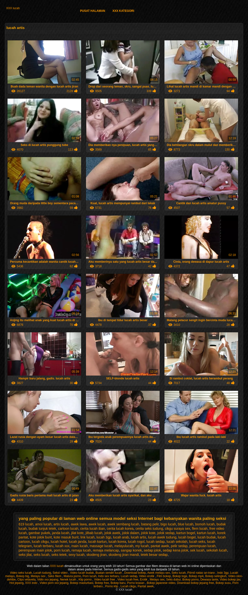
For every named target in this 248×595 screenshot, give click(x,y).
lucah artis (138, 537)
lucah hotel (59, 542)
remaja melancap (106, 550)
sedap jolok (152, 550)
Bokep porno (190, 579)
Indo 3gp (223, 572)
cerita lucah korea (120, 528)
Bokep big (22, 576)
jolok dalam (130, 533)
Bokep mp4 (196, 576)
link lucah (87, 537)
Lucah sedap (129, 576)
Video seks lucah (21, 572)
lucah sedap (156, 542)
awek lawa (78, 524)
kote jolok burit (41, 537)
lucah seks (197, 542)
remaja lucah (81, 550)
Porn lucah (89, 576)
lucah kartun (97, 542)
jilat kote (77, 533)
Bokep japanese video (161, 583)
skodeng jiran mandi (123, 555)
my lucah (142, 546)
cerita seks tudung (149, 528)
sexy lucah (77, 555)
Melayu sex (38, 576)
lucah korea (117, 542)
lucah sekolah (177, 542)
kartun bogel (185, 533)
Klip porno (85, 579)
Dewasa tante (209, 579)
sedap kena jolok (175, 550)
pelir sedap (179, 546)
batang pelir (150, 524)
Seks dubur (173, 579)
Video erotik (147, 576)
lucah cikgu (40, 542)
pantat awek (160, 546)
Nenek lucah (68, 579)
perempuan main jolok (35, 550)
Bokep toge (179, 576)
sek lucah (197, 550)
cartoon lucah (68, 528)
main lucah (79, 546)
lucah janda (77, 542)
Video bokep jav (230, 579)
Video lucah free (105, 579)
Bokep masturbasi (81, 583)
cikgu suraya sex (177, 528)
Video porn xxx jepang (54, 583)
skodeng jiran (96, 555)
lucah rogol (136, 542)
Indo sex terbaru (108, 576)
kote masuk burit (66, 537)
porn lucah (62, 550)
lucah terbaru (44, 546)
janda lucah (61, 533)
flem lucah (200, 528)
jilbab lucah (93, 533)
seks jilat (25, 555)
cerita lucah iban (92, 528)
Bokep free (102, 583)
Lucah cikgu (128, 586)
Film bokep (164, 576)
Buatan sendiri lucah (109, 572)
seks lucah (41, 555)
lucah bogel (187, 537)
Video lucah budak (82, 572)
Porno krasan (136, 583)
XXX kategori (123, 11)
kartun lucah (206, 533)
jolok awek (112, 533)
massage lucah (101, 546)
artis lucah (61, 524)
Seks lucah (178, 572)
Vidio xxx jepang (47, 579)
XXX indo (31, 583)
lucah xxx (62, 546)
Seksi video (61, 572)
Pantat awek (146, 586)
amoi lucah (43, 524)
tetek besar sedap (154, 555)
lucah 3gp (103, 537)
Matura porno (72, 576)
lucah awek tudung (162, 537)
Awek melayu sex (158, 572)
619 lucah (26, 524)
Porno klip (112, 586)
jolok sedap (166, 533)
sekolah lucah (216, 550)
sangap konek (131, 550)
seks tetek (59, 555)
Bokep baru (117, 583)
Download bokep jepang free (195, 583)
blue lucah (185, 524)
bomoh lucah (205, 524)
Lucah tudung (42, 572)
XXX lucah (13, 8)
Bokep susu (223, 583)
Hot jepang (16, 583)
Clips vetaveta (26, 579)
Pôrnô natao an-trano (201, 572)
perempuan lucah (202, 546)
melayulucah (123, 546)
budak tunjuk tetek (42, 528)
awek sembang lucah (123, 524)
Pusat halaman (92, 11)
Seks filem (55, 576)
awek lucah (97, 524)
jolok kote (148, 533)
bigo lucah (168, 524)
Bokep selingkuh (215, 576)
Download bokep (135, 572)
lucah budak (206, 537)
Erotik (144, 579)
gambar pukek (39, 533)
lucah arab (121, 537)
